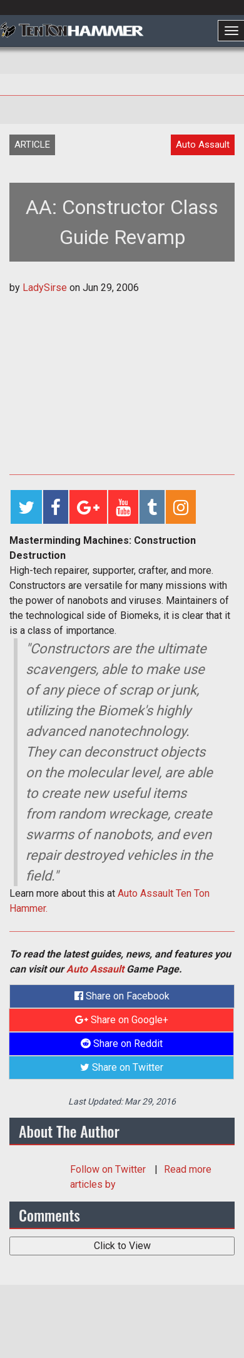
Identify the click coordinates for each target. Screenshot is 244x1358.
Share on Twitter (121, 1067)
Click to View (122, 1246)
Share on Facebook (122, 996)
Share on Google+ (121, 1020)
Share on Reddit (122, 1043)
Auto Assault (95, 969)
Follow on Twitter (109, 1169)
